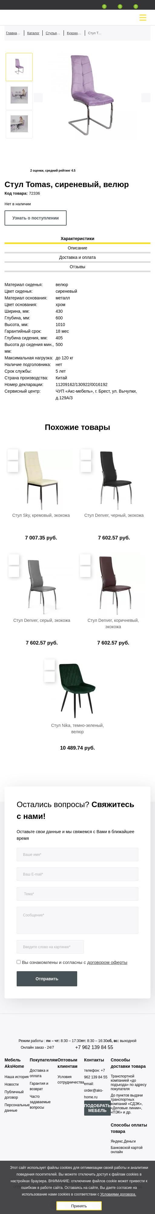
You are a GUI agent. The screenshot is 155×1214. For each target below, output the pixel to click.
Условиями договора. (118, 1194)
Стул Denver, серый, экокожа (41, 620)
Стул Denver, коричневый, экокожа (113, 623)
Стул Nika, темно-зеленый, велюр (77, 728)
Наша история (17, 1077)
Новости (11, 1084)
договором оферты (107, 962)
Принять (79, 1206)
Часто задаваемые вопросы (40, 1102)
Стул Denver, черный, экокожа (113, 515)
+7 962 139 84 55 (94, 1047)
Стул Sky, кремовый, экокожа (41, 515)
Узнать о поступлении (35, 218)
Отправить (46, 978)
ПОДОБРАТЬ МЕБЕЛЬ (97, 1108)
